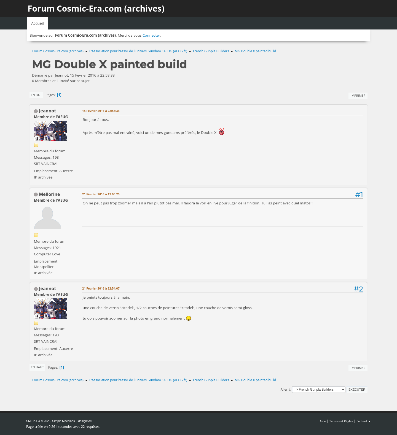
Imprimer (358, 95)
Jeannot (47, 111)
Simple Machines (63, 421)
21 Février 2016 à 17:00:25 (101, 194)
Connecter (151, 35)
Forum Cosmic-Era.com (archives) (96, 8)
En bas (36, 95)
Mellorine (49, 194)
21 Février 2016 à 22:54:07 (101, 288)
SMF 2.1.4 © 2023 (38, 421)
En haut (37, 367)
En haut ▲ (363, 421)
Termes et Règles (341, 421)
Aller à (285, 389)
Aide (323, 421)
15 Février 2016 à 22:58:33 (101, 111)
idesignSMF (85, 421)
